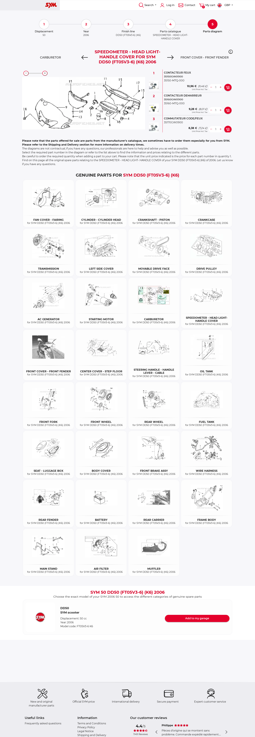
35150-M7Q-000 (174, 80)
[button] (230, 51)
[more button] (220, 87)
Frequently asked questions (43, 723)
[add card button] (228, 87)
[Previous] (84, 57)
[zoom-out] (26, 73)
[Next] (170, 57)
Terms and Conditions (91, 723)
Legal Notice (85, 731)
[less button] (211, 87)
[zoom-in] (44, 73)
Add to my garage (197, 618)
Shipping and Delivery (91, 735)
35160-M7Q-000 (174, 103)
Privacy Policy (86, 727)
